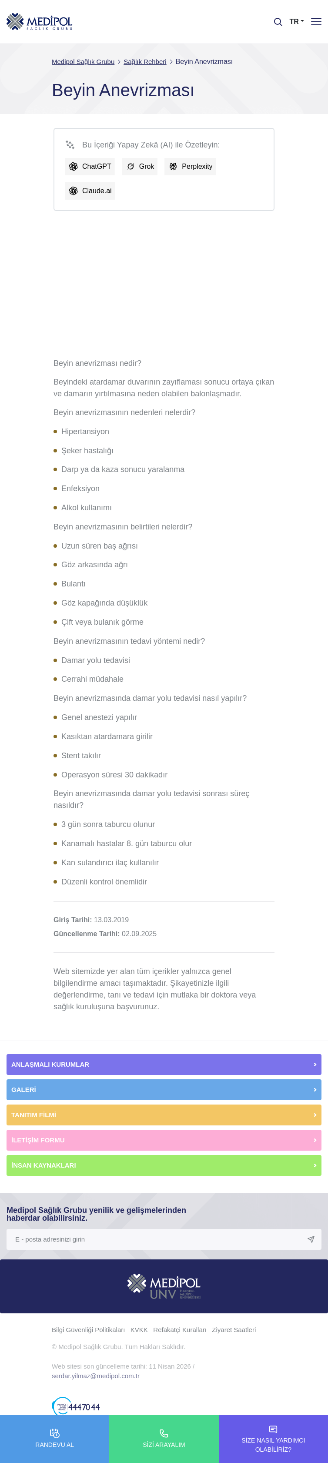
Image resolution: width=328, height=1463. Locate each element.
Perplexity (197, 166)
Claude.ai (97, 190)
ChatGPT (96, 166)
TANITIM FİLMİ (33, 1114)
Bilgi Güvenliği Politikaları (88, 1329)
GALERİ (23, 1089)
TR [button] (294, 21)
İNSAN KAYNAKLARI (44, 1165)
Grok (146, 166)
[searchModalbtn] (275, 18)
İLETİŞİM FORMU (38, 1140)
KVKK (139, 1329)
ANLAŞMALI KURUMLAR (50, 1064)
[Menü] (316, 21)
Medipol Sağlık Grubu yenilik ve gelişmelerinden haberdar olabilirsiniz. (96, 1214)
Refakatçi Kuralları (180, 1329)
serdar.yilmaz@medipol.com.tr (96, 1375)
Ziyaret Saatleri (234, 1329)
